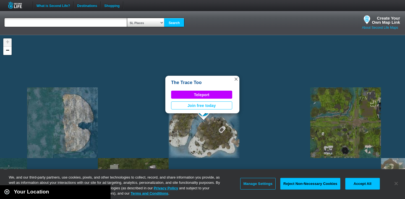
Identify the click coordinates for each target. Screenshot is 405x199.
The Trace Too (186, 82)
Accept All (362, 184)
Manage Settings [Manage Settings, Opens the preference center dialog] (257, 184)
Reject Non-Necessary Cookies (310, 184)
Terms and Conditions (149, 193)
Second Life (18, 5)
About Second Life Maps (380, 28)
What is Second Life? (53, 5)
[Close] (396, 183)
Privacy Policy (166, 188)
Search (174, 23)
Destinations (87, 5)
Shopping (111, 5)
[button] (236, 79)
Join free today (201, 105)
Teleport (202, 95)
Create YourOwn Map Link (386, 20)
